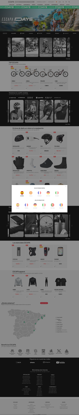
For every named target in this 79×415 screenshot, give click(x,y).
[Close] (66, 186)
